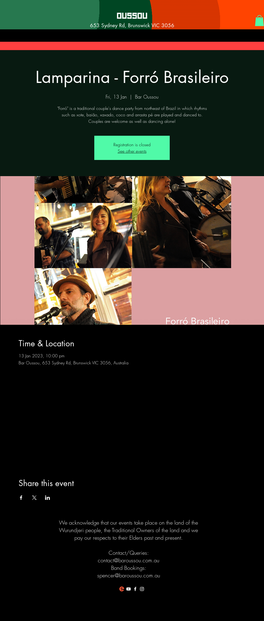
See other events (132, 151)
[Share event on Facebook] (21, 498)
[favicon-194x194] (121, 589)
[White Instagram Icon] (142, 589)
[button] (259, 20)
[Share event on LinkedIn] (47, 498)
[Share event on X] (34, 498)
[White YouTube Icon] (128, 589)
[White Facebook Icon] (135, 589)
